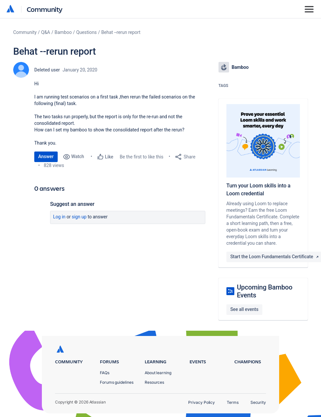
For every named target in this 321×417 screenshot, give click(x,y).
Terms (233, 402)
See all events (244, 309)
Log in (59, 216)
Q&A (45, 32)
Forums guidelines (116, 382)
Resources (154, 382)
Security (258, 402)
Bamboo (63, 32)
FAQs (104, 372)
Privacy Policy (201, 402)
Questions (86, 32)
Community (45, 9)
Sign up (79, 216)
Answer (46, 156)
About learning (158, 372)
